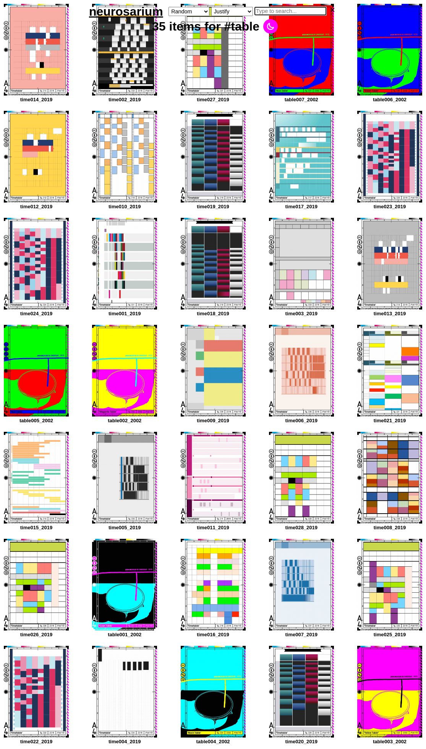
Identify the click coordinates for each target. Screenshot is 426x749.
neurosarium (126, 11)
